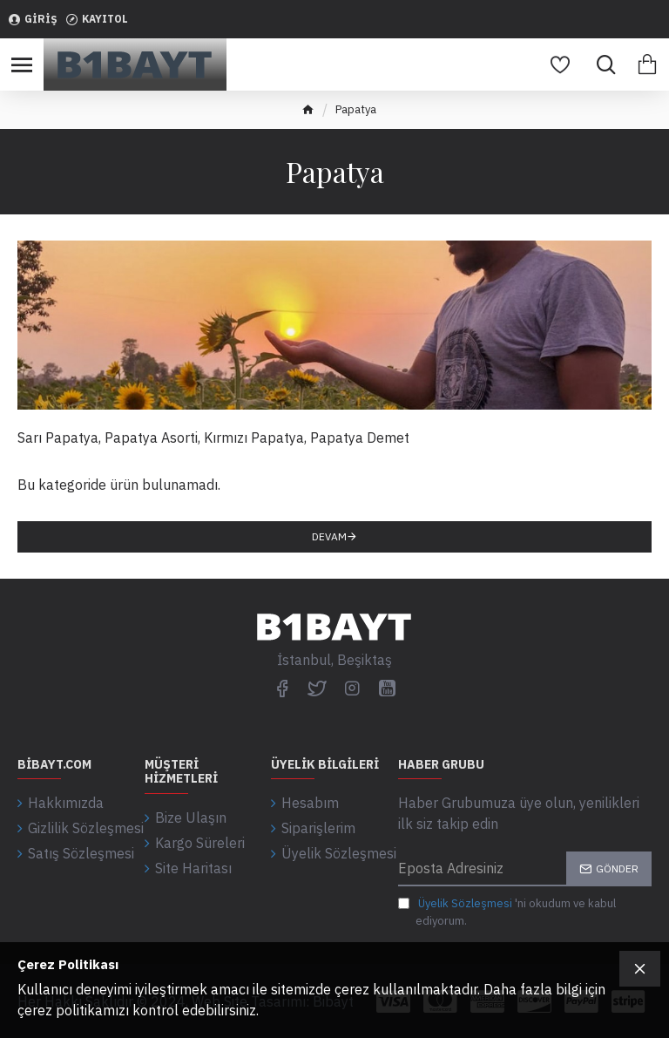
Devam (329, 536)
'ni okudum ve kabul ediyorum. (507, 911)
